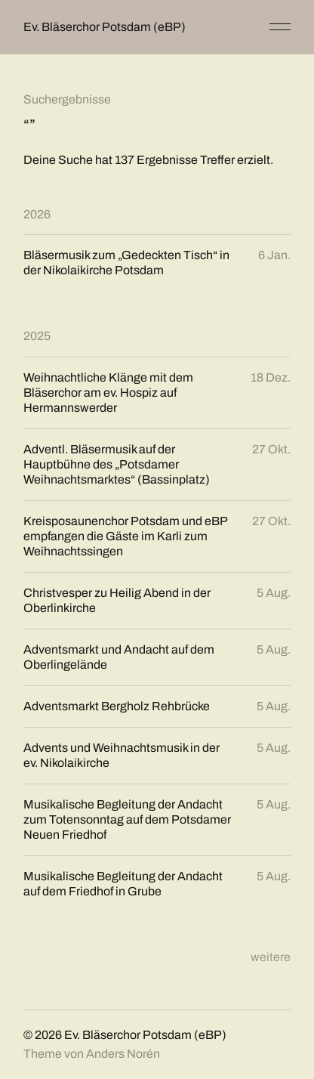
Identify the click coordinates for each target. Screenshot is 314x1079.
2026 (37, 214)
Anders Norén (123, 1053)
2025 (37, 335)
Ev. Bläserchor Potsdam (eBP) (104, 26)
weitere (271, 957)
